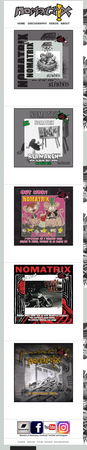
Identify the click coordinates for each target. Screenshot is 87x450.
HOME (21, 23)
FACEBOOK (21, 442)
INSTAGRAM (48, 442)
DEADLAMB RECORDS (61, 442)
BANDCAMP (31, 442)
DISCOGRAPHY (37, 23)
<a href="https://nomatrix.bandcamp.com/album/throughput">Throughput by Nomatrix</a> (44, 410)
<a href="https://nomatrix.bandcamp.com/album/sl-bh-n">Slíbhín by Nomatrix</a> (44, 97)
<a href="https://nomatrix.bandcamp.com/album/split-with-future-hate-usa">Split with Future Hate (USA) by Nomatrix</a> (44, 332)
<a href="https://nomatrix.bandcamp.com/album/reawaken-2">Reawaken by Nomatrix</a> (44, 175)
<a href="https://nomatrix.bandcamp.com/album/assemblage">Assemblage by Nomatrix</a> (44, 254)
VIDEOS (54, 23)
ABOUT (65, 23)
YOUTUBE (40, 442)
